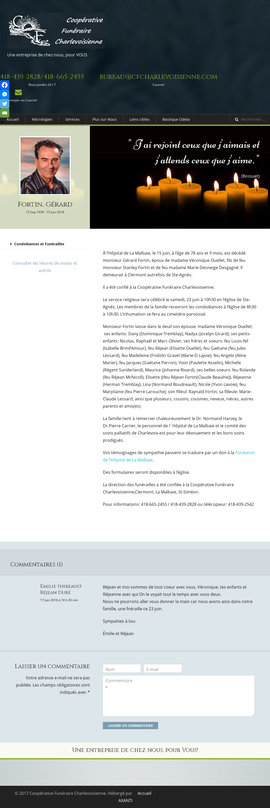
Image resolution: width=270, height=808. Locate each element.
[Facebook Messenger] (4, 94)
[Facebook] (4, 85)
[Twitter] (4, 103)
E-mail (152, 669)
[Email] (4, 113)
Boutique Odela (176, 119)
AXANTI (125, 800)
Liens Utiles (140, 119)
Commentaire (118, 684)
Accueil (12, 119)
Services (72, 119)
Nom (110, 669)
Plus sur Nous (105, 119)
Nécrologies (42, 119)
